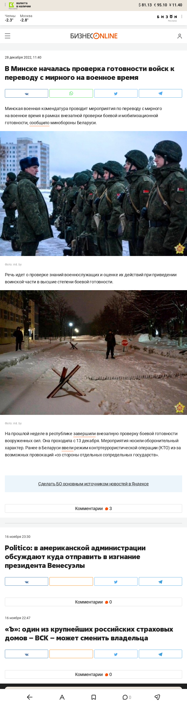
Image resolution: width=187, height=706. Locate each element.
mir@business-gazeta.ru (82, 648)
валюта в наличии (23, 4)
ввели (68, 447)
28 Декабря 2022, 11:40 (23, 57)
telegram (16, 673)
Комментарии (93, 508)
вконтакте (17, 665)
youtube (15, 681)
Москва (26, 16)
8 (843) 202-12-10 (18, 643)
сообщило (39, 122)
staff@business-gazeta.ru (142, 643)
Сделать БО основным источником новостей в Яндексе (93, 483)
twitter (102, 665)
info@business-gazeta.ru (24, 648)
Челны (10, 16)
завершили (84, 433)
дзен (101, 673)
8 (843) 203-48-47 (77, 643)
